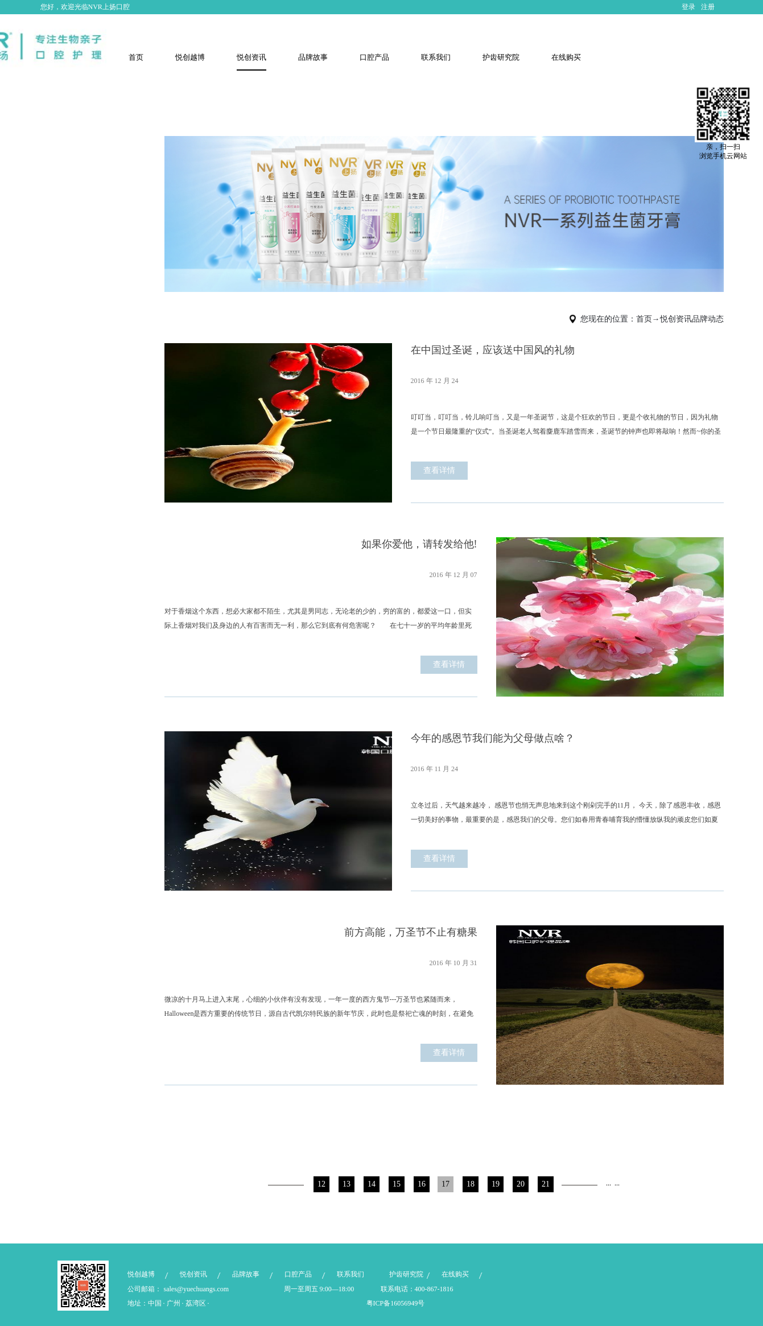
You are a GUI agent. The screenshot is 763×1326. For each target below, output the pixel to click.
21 (546, 1184)
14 (372, 1184)
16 (422, 1184)
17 (445, 1184)
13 (346, 1184)
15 (397, 1184)
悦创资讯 (676, 319)
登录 (688, 7)
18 (471, 1184)
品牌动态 (708, 319)
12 (321, 1184)
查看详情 (439, 470)
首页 (136, 57)
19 (496, 1184)
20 (521, 1184)
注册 (708, 7)
